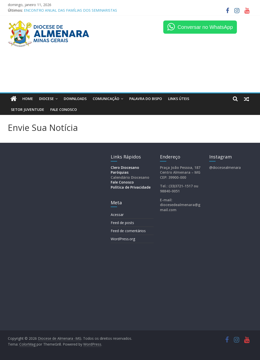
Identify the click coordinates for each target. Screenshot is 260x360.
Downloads (75, 98)
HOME (27, 98)
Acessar (117, 214)
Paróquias (119, 172)
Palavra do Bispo (145, 98)
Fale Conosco (122, 182)
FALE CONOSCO (63, 109)
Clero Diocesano (125, 167)
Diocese (46, 98)
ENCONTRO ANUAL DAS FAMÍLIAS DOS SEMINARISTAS (70, 10)
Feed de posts (122, 222)
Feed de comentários (128, 230)
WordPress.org (123, 238)
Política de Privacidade (131, 187)
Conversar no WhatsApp (205, 27)
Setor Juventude (27, 109)
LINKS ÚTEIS (178, 98)
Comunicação (106, 98)
